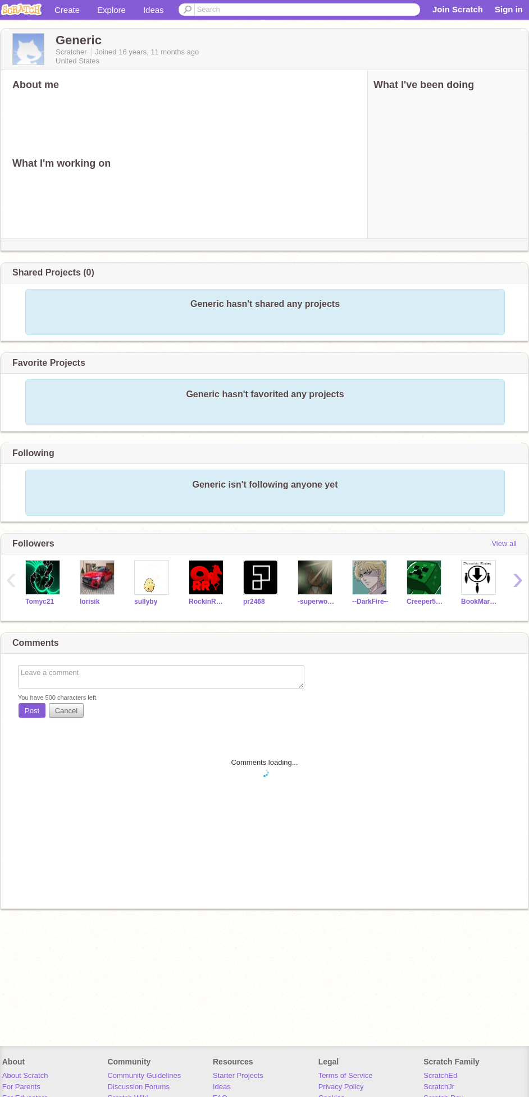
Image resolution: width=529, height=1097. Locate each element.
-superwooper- (316, 601)
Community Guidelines (144, 1075)
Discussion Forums (138, 1086)
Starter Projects (238, 1075)
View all (504, 543)
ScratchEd (440, 1075)
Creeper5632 (425, 601)
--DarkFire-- (370, 601)
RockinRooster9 (207, 601)
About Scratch (25, 1075)
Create (67, 10)
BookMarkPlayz (480, 601)
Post (32, 710)
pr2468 (254, 601)
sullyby (145, 601)
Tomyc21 (39, 601)
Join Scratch (457, 9)
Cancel (66, 710)
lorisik (89, 601)
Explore (111, 10)
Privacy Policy (341, 1086)
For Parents (21, 1086)
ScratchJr (438, 1086)
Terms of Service (345, 1075)
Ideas (153, 10)
